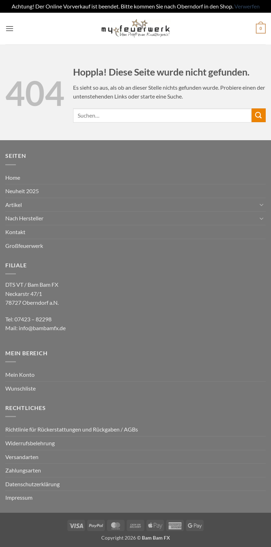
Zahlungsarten (23, 470)
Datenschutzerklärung (32, 484)
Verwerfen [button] (247, 6)
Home (12, 177)
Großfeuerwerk (24, 245)
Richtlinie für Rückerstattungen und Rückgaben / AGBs (71, 429)
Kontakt (15, 231)
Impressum (18, 497)
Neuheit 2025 (22, 191)
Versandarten (21, 456)
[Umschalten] (261, 204)
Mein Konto (20, 374)
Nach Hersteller (24, 218)
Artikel (13, 204)
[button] (9, 28)
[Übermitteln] (259, 115)
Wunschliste (20, 388)
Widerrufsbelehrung (30, 443)
